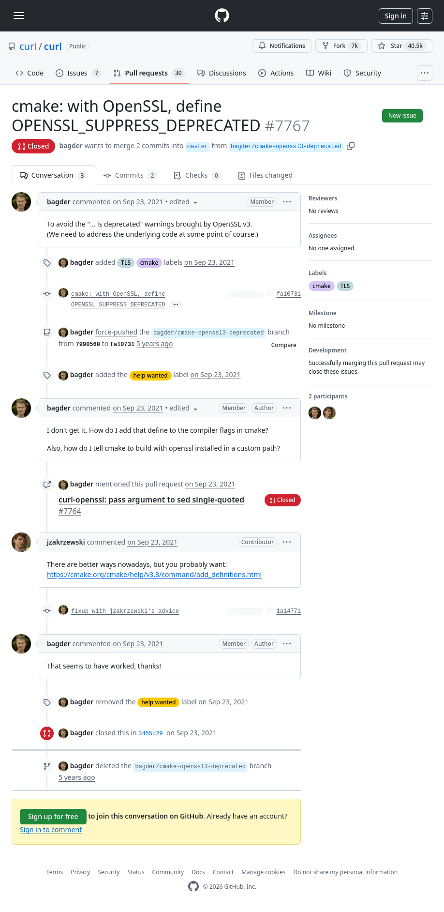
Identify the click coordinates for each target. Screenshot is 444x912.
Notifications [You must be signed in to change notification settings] (281, 46)
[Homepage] (222, 16)
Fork (341, 46)
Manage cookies (263, 872)
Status (135, 872)
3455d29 (150, 733)
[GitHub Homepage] (193, 887)
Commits (130, 175)
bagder (71, 145)
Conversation (53, 175)
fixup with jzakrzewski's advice (125, 611)
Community (168, 872)
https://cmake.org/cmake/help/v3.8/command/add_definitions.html (154, 574)
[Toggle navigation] (19, 15)
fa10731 (289, 294)
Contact (223, 872)
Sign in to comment (51, 829)
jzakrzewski (66, 542)
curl (27, 46)
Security (108, 872)
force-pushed (116, 331)
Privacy (80, 872)
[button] (351, 145)
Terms (54, 872)
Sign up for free (53, 816)
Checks (197, 175)
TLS (126, 262)
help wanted (150, 375)
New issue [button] (402, 115)
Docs (198, 872)
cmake (149, 262)
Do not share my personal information (346, 872)
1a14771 (289, 611)
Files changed (265, 175)
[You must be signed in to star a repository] (401, 46)
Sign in (396, 15)
